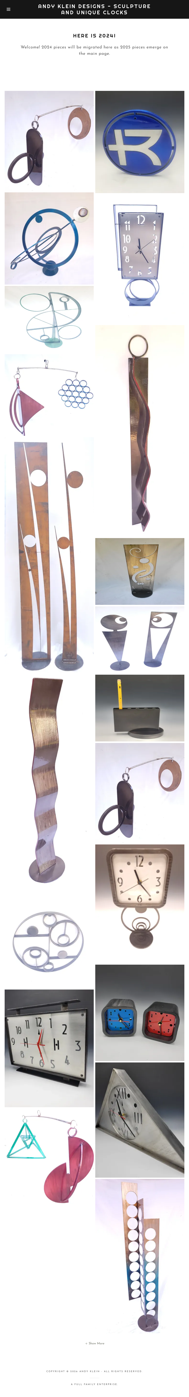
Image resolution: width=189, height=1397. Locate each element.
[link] (94, 13)
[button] (9, 9)
